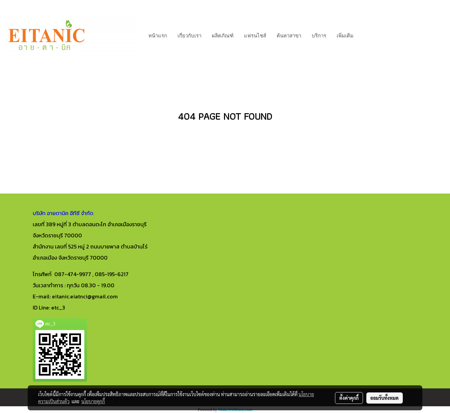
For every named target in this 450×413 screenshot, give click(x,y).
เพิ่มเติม (345, 35)
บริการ (319, 35)
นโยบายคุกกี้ (93, 401)
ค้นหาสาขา (289, 35)
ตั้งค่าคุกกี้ (349, 398)
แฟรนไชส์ (255, 35)
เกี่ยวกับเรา (189, 35)
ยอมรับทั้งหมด (384, 398)
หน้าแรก (157, 35)
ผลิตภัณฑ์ (222, 35)
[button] (364, 35)
